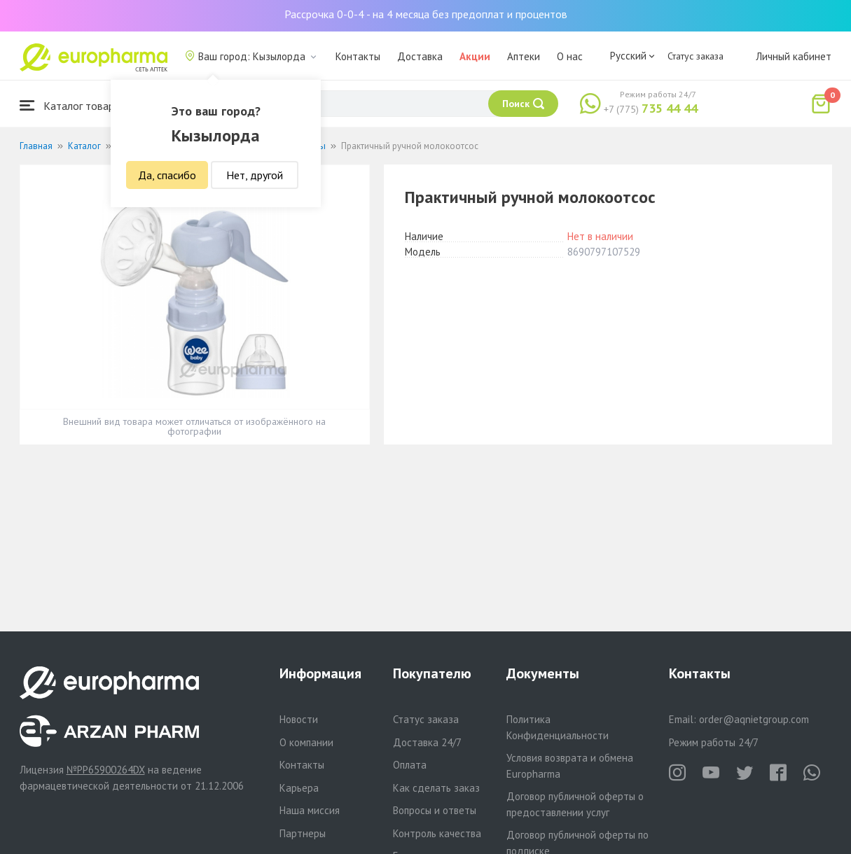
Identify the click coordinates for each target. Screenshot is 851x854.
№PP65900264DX (106, 769)
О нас (570, 56)
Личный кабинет (793, 56)
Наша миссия (309, 810)
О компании (306, 742)
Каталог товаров (73, 105)
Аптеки (523, 56)
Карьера (299, 787)
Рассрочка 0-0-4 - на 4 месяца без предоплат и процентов (425, 14)
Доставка (420, 56)
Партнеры (302, 833)
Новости (298, 719)
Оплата (410, 764)
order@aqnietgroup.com (754, 719)
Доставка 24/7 (427, 742)
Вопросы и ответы (434, 810)
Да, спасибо (167, 175)
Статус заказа (695, 56)
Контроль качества (437, 833)
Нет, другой (254, 175)
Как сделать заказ (436, 787)
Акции (474, 56)
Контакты (357, 56)
